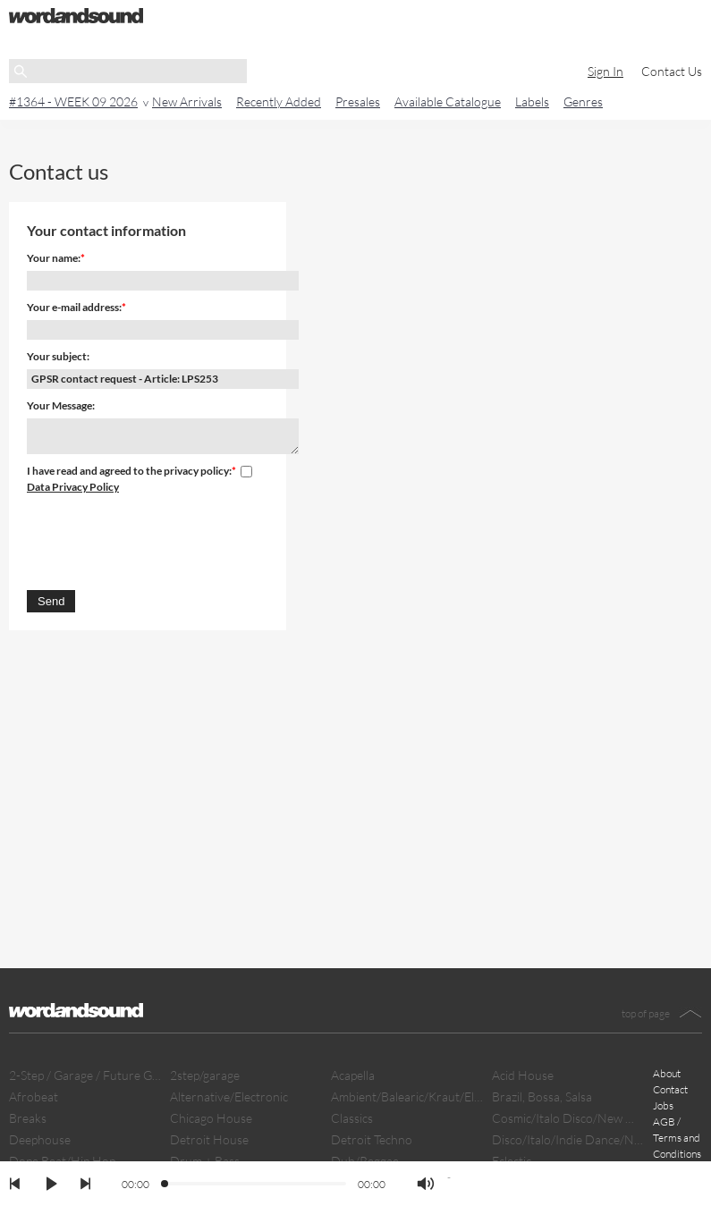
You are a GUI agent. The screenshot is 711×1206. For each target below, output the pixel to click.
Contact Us (671, 71)
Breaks (28, 1118)
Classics (352, 1118)
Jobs (663, 1105)
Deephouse (40, 1139)
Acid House (523, 1075)
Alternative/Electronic (229, 1096)
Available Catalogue (447, 101)
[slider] (165, 1184)
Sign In (605, 71)
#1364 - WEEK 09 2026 (73, 101)
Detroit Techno (371, 1139)
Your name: (53, 258)
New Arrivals (187, 101)
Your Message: (61, 405)
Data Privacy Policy (73, 486)
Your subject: (58, 356)
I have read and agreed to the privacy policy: (129, 470)
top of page (646, 1013)
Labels (532, 101)
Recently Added (278, 101)
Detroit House (209, 1139)
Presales (357, 101)
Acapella (353, 1075)
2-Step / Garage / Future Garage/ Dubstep (85, 1075)
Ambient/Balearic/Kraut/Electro (407, 1096)
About (667, 1073)
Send (51, 601)
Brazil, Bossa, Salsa (542, 1096)
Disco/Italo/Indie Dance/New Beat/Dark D (568, 1139)
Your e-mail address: (74, 307)
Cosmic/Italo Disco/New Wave (568, 1118)
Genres (583, 101)
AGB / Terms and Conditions (677, 1137)
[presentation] (163, 539)
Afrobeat (33, 1096)
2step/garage (205, 1075)
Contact (670, 1089)
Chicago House (211, 1118)
